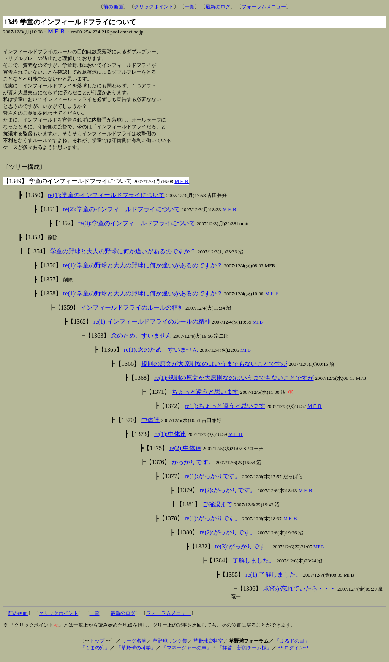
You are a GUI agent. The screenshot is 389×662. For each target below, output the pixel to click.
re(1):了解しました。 (273, 580)
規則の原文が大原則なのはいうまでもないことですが (214, 369)
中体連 (150, 425)
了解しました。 (253, 566)
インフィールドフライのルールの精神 (132, 313)
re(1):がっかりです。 (213, 482)
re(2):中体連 (185, 453)
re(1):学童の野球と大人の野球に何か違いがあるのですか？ (143, 271)
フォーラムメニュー (264, 6)
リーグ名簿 (134, 646)
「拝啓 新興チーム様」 (244, 653)
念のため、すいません (141, 341)
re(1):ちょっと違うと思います (225, 411)
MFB (258, 327)
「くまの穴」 (95, 653)
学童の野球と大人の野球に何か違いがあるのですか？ (123, 257)
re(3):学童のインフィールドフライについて (136, 229)
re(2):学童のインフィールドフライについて (121, 215)
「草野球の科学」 (136, 653)
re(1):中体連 (170, 439)
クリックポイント (154, 6)
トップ (97, 646)
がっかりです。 (193, 468)
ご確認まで (217, 510)
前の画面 (113, 6)
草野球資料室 (208, 646)
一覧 (189, 6)
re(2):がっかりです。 (228, 496)
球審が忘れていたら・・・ (299, 594)
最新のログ (218, 6)
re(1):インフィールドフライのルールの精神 (151, 327)
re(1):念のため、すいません (161, 355)
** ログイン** (293, 653)
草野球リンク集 (170, 646)
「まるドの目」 (292, 646)
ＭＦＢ (56, 31)
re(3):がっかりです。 (243, 552)
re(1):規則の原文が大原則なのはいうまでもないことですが (234, 383)
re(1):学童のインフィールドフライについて (106, 200)
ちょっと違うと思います (205, 397)
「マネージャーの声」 (186, 653)
